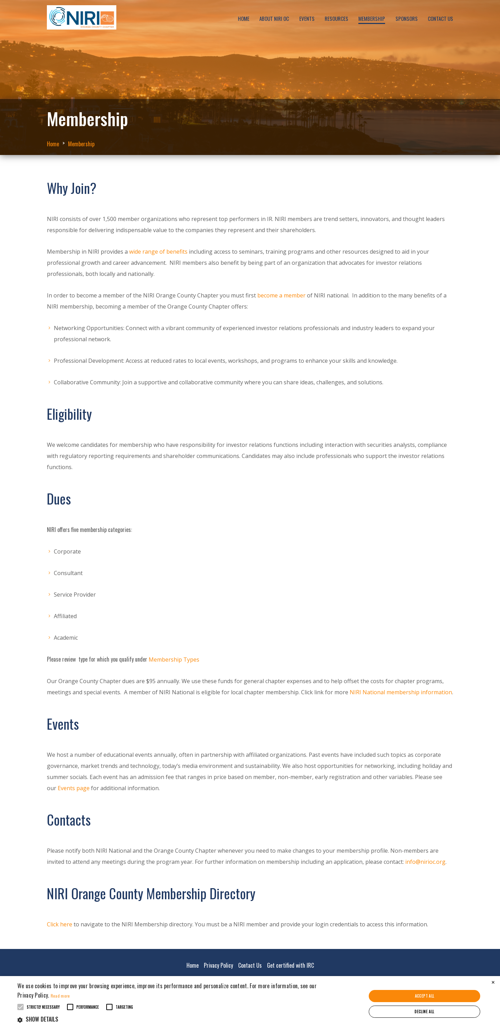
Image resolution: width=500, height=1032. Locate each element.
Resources (336, 18)
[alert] (250, 1004)
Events (307, 18)
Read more (60, 996)
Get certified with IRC (290, 965)
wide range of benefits (158, 251)
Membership (371, 18)
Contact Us (440, 18)
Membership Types (175, 659)
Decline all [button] (424, 1011)
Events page (74, 788)
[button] (168, 1019)
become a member (281, 295)
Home (243, 18)
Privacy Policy (218, 965)
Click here (59, 924)
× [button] (493, 982)
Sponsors (406, 18)
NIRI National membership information (401, 692)
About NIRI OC (274, 18)
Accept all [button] (424, 996)
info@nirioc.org (425, 862)
